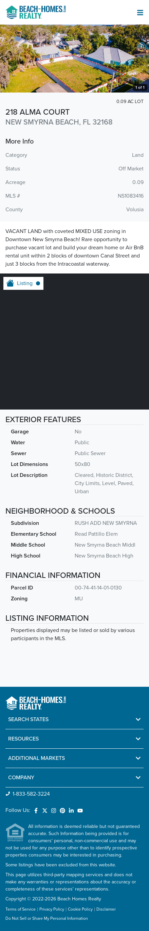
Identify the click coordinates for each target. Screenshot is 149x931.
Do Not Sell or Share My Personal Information (46, 918)
